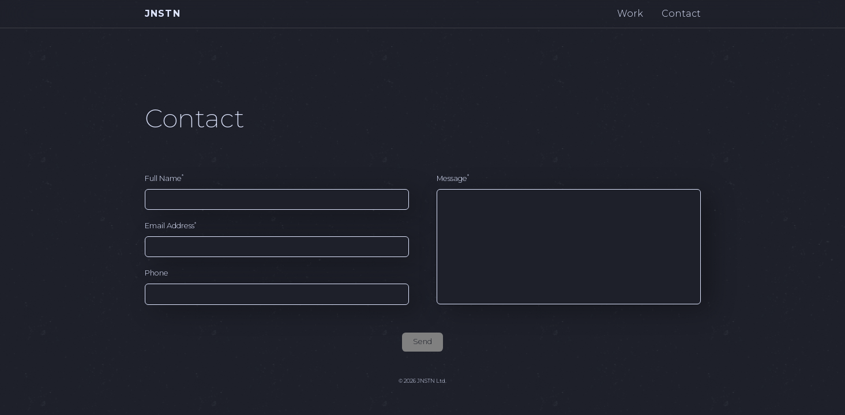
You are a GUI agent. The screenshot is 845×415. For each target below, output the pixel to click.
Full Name (164, 178)
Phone (156, 273)
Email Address (170, 226)
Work (630, 13)
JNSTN (163, 13)
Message (453, 178)
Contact (681, 13)
